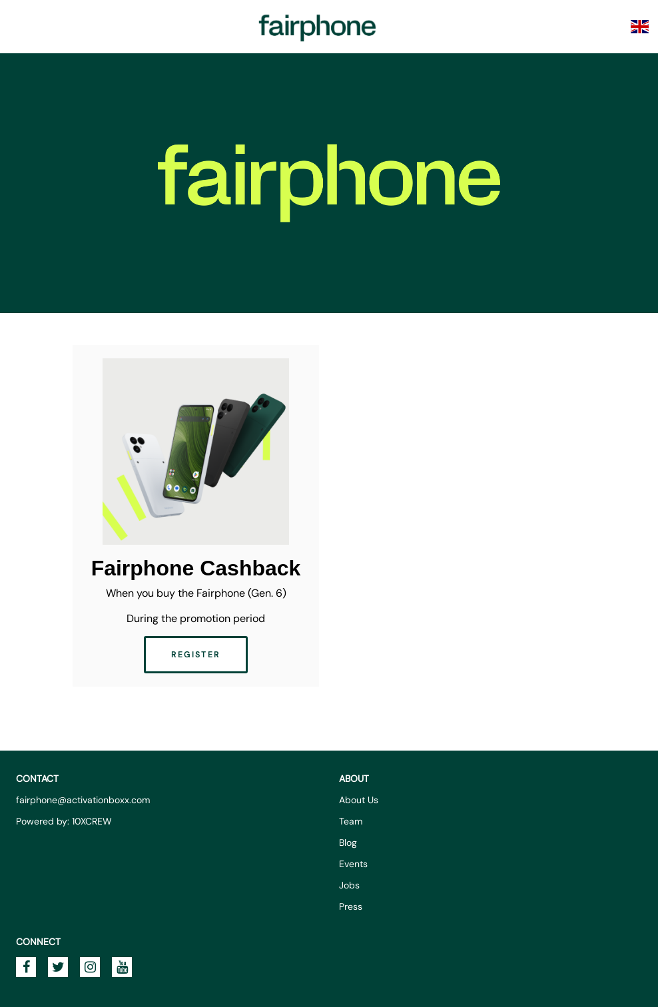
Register (195, 654)
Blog (348, 842)
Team (350, 821)
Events (353, 864)
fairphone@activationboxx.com (83, 800)
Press (350, 906)
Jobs (349, 885)
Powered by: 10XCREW (64, 821)
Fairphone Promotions (318, 26)
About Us (358, 800)
